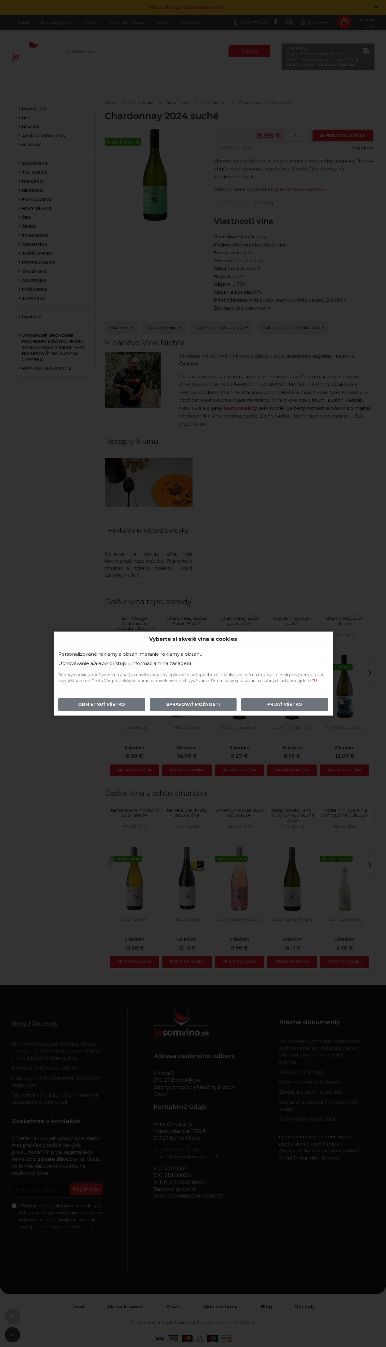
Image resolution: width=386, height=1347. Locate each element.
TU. (315, 680)
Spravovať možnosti (193, 704)
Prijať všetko (284, 704)
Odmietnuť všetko (101, 704)
